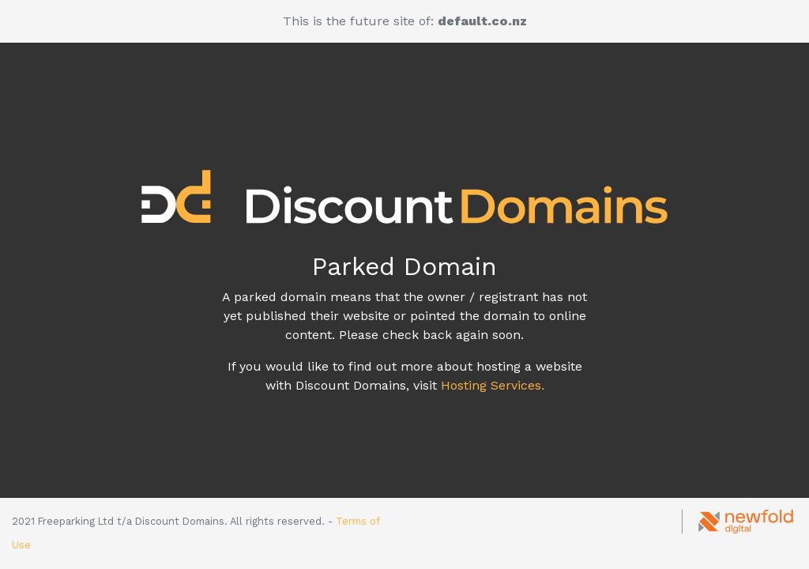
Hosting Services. (492, 385)
